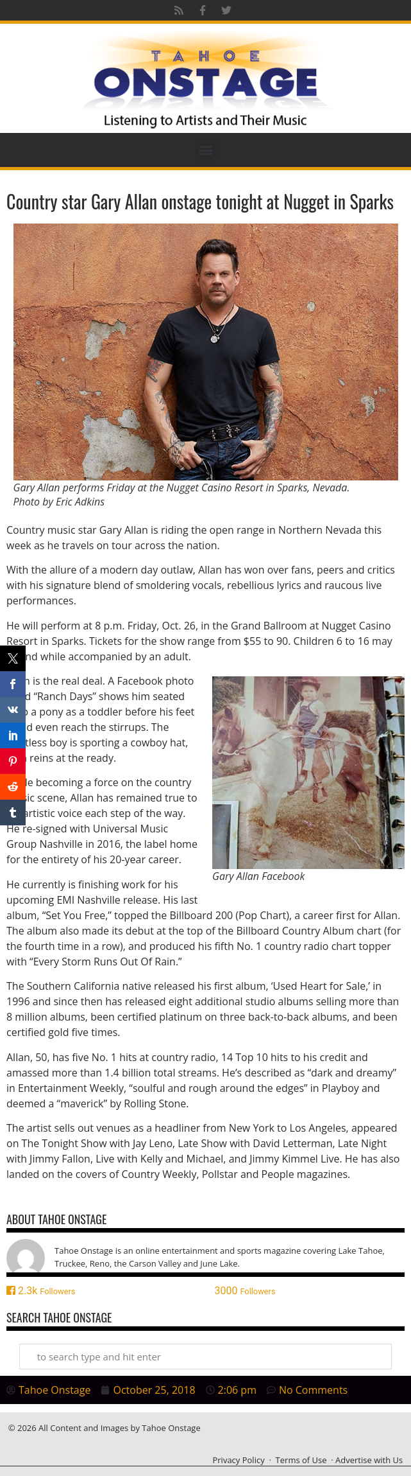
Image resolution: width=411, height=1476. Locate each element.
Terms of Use (301, 1460)
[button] (205, 150)
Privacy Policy (238, 1460)
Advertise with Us (369, 1460)
